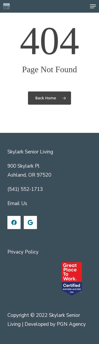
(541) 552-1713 (25, 189)
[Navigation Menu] (93, 6)
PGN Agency (71, 324)
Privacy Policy (23, 252)
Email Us (17, 203)
